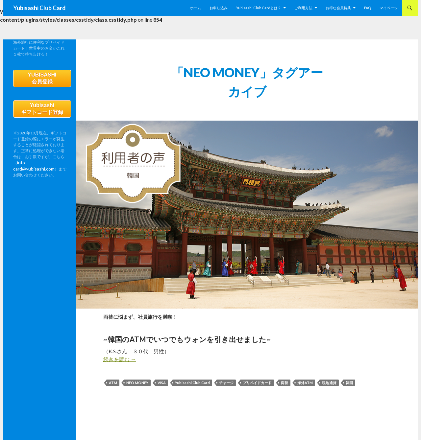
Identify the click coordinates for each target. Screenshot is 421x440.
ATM (113, 383)
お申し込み (219, 8)
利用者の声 (113, 303)
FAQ (367, 8)
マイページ (389, 8)
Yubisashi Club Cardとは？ (258, 8)
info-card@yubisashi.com (39, 167)
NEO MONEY (137, 383)
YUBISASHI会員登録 (42, 79)
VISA (162, 383)
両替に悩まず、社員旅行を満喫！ (185, 314)
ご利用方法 (303, 8)
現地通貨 (329, 383)
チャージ (226, 383)
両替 (284, 383)
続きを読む (119, 359)
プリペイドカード (257, 383)
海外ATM (305, 383)
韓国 (349, 383)
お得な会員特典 (338, 8)
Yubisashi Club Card (39, 8)
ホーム (195, 8)
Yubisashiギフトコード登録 (42, 112)
